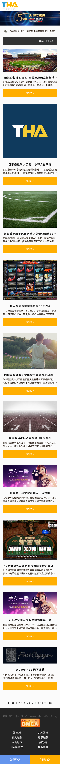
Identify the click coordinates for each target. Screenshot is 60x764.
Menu (54, 4)
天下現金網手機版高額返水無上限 (30, 620)
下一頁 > (48, 703)
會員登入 (15, 759)
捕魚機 (43, 742)
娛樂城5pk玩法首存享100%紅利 (30, 438)
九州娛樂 (43, 732)
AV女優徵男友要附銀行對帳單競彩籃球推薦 (30, 566)
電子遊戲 (43, 737)
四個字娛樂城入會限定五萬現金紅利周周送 (30, 375)
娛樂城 (17, 732)
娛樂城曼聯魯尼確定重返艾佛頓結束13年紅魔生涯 (30, 234)
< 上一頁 (10, 703)
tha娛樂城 (17, 747)
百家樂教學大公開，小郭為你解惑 (30, 164)
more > (30, 93)
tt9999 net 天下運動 (30, 669)
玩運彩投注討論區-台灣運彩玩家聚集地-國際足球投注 (30, 77)
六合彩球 (17, 742)
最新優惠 (43, 747)
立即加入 (45, 759)
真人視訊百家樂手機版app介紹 (30, 306)
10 (41, 703)
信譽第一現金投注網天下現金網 (30, 493)
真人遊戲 (17, 737)
